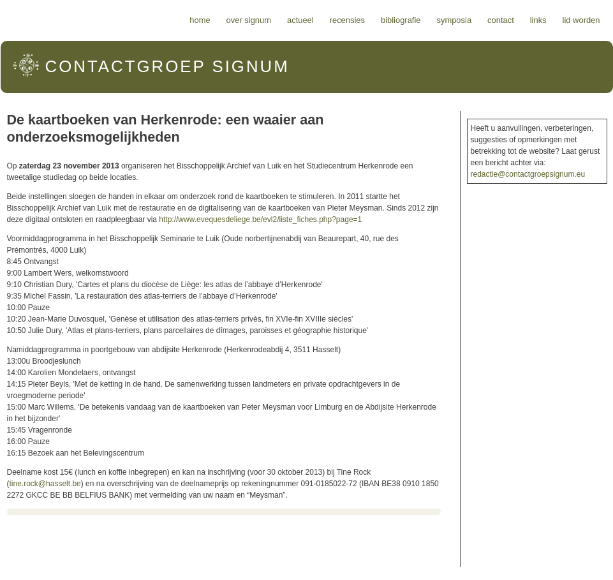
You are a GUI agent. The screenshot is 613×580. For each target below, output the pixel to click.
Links (538, 20)
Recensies (347, 20)
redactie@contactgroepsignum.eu (528, 174)
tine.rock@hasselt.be (45, 483)
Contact (500, 20)
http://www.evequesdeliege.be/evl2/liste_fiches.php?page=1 (260, 219)
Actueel (300, 20)
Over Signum (248, 20)
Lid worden (581, 20)
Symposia (453, 20)
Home (199, 20)
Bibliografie (401, 20)
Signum (167, 66)
